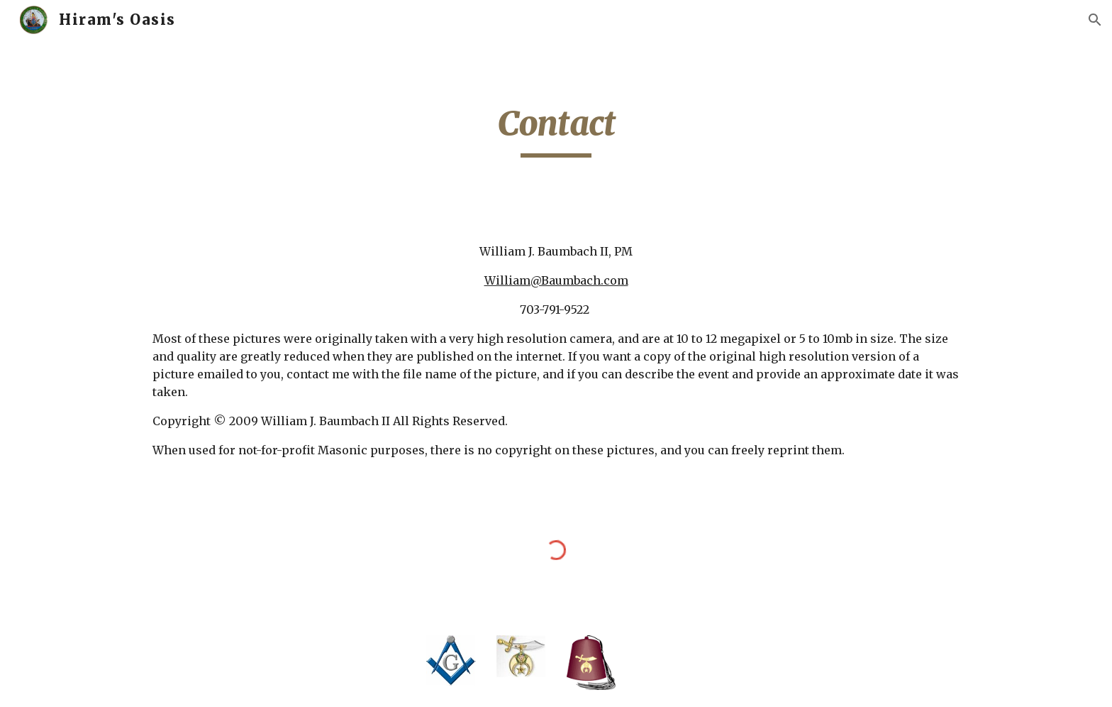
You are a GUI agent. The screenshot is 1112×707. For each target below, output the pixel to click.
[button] (1095, 20)
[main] (556, 130)
